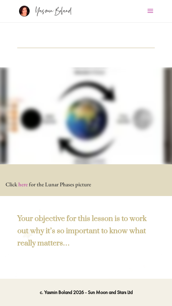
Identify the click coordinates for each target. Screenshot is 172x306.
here (23, 184)
